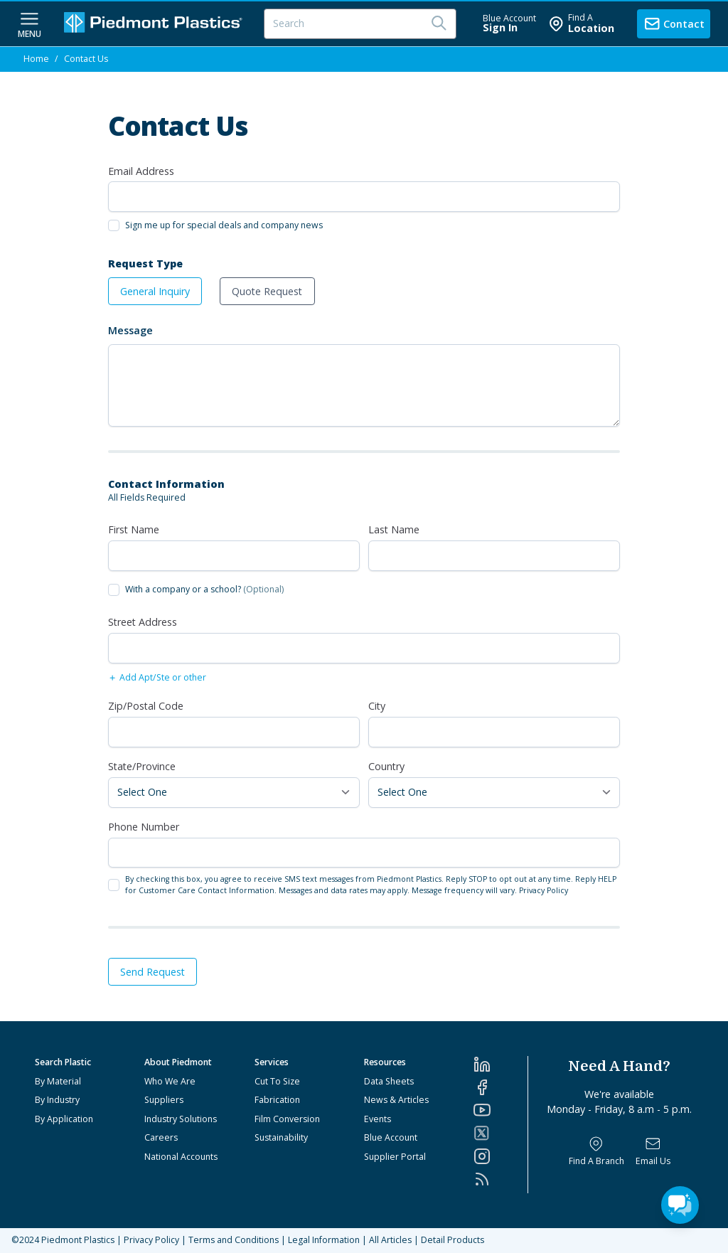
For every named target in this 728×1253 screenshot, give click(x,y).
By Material (58, 1081)
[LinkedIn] (500, 1064)
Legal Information (324, 1240)
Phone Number (143, 826)
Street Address (142, 622)
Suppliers (163, 1100)
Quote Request (267, 291)
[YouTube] (500, 1110)
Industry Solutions (180, 1119)
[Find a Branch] (596, 1151)
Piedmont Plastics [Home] (77, 1240)
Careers (161, 1137)
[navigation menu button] (29, 24)
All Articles (390, 1240)
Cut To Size (277, 1081)
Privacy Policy (543, 890)
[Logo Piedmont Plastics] (155, 24)
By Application (64, 1119)
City (376, 706)
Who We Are (170, 1081)
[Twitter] (500, 1133)
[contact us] (673, 23)
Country (386, 766)
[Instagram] (500, 1156)
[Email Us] (653, 1151)
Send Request (152, 972)
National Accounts (181, 1157)
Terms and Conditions (233, 1240)
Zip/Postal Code (145, 706)
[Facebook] (500, 1087)
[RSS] (500, 1179)
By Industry (57, 1100)
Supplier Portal (395, 1157)
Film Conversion (287, 1119)
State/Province (142, 766)
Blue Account (390, 1137)
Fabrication (277, 1100)
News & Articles (396, 1100)
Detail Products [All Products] (452, 1240)
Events (377, 1119)
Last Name (393, 529)
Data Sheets (389, 1081)
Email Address (141, 171)
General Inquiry (155, 291)
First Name (133, 529)
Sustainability (281, 1137)
